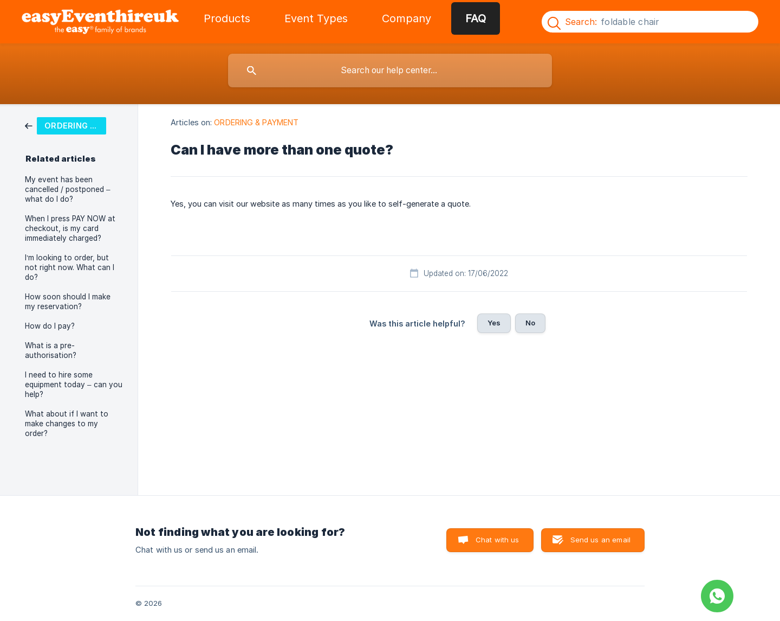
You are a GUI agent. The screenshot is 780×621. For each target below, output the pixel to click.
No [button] (530, 322)
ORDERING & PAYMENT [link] (256, 122)
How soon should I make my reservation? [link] (67, 301)
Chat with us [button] (497, 539)
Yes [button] (493, 322)
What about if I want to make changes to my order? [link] (66, 423)
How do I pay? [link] (50, 326)
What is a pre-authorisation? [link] (50, 350)
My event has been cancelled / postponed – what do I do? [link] (67, 189)
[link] (65, 125)
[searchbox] (390, 70)
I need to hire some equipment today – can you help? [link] (73, 384)
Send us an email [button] (600, 539)
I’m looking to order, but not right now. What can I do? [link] (69, 267)
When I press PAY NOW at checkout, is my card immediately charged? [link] (70, 228)
